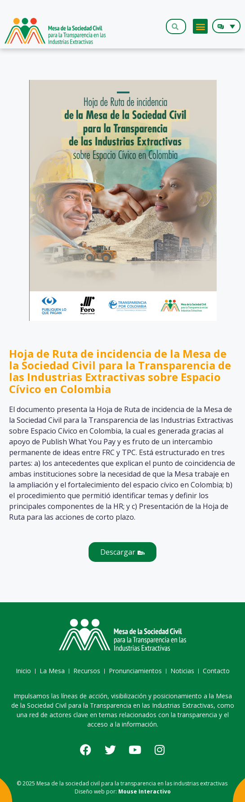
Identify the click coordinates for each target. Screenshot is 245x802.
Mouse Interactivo (144, 791)
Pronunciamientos (135, 670)
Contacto (216, 670)
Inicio (23, 670)
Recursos (86, 670)
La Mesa (52, 670)
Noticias (182, 670)
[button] (200, 26)
